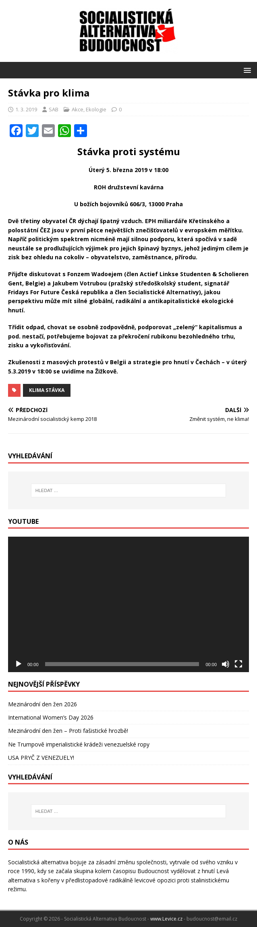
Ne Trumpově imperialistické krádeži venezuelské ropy (78, 744)
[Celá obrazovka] (238, 664)
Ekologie (96, 109)
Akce (77, 109)
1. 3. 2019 (26, 109)
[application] (128, 604)
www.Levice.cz (166, 918)
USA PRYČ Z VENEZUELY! (41, 757)
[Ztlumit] (226, 664)
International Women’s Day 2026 (50, 717)
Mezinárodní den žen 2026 (42, 704)
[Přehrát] (19, 664)
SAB (53, 109)
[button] (246, 70)
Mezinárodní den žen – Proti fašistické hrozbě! (68, 730)
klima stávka (46, 390)
